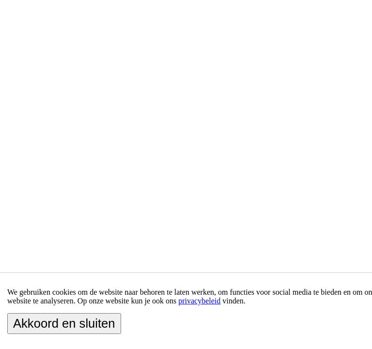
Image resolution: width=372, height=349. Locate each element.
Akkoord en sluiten (64, 323)
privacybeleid (199, 301)
